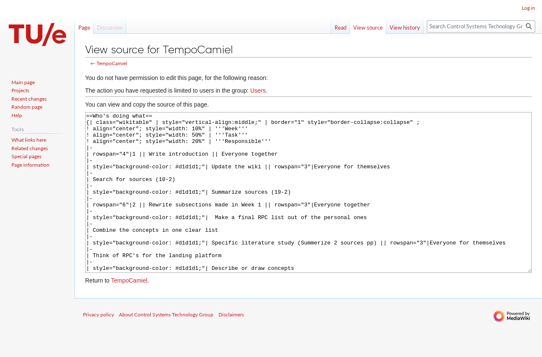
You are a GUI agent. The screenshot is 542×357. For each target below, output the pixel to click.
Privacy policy (98, 346)
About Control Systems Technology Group (166, 346)
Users (258, 90)
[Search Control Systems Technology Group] (481, 26)
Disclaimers (231, 346)
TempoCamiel (112, 63)
